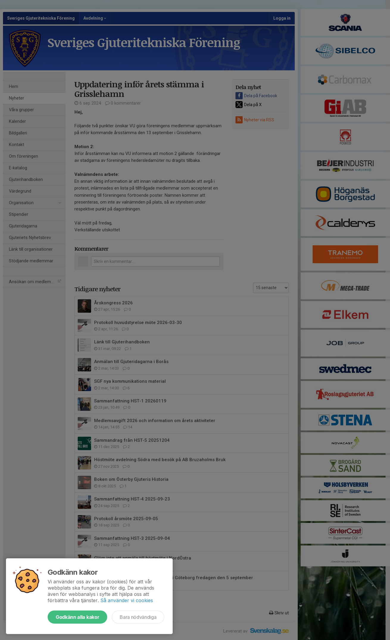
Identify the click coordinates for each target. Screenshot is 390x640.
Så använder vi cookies (126, 600)
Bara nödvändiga (138, 617)
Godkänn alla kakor (77, 617)
